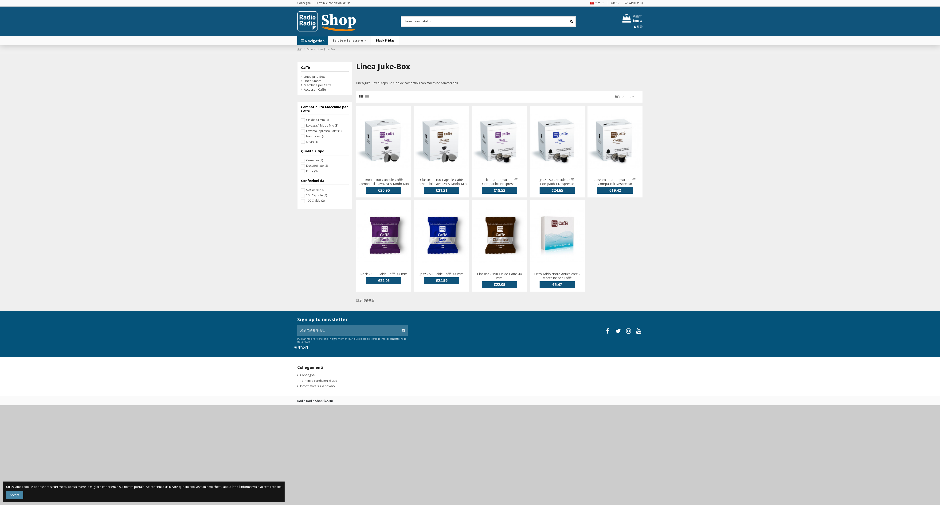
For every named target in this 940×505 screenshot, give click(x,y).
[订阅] (403, 330)
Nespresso (315, 136)
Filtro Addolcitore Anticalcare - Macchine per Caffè (557, 276)
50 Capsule (315, 190)
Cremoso (314, 160)
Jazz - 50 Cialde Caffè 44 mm (441, 274)
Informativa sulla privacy (317, 386)
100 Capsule (316, 195)
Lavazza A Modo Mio (322, 125)
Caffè (305, 67)
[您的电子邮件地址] (348, 330)
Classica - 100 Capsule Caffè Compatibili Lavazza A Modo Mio (441, 181)
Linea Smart (312, 81)
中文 (597, 3)
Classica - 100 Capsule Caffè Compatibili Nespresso (615, 181)
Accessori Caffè (315, 89)
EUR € (615, 3)
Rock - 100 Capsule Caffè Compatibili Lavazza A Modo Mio (384, 181)
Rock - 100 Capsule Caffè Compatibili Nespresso (499, 181)
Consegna (304, 3)
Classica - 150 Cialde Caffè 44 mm (499, 276)
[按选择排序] (619, 97)
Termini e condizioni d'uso (333, 3)
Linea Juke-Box (314, 76)
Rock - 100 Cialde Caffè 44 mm (383, 274)
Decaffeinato (317, 166)
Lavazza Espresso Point (323, 131)
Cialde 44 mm (317, 120)
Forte (311, 171)
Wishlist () (633, 3)
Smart (312, 142)
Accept (14, 495)
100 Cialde (315, 201)
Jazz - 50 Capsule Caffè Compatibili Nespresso (557, 181)
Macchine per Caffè (318, 85)
